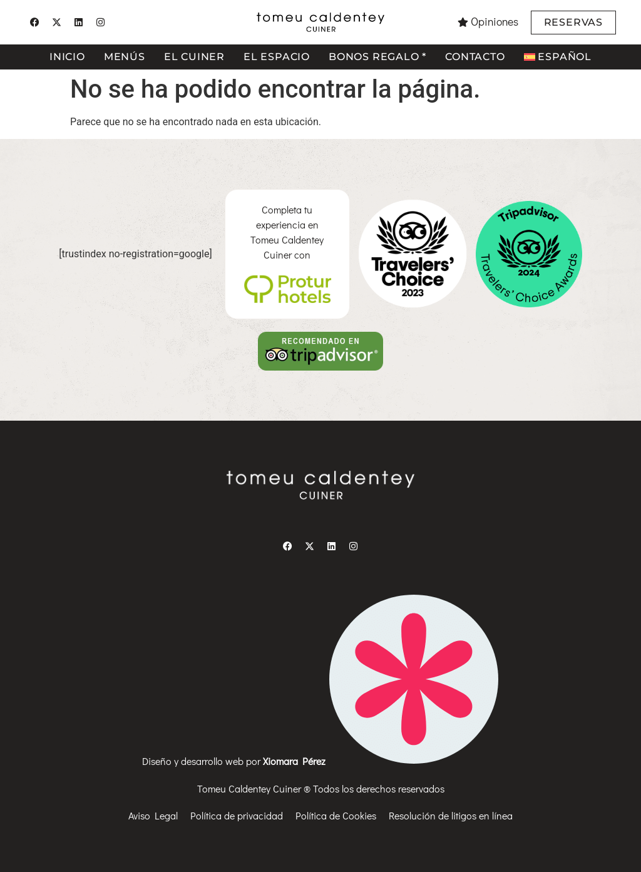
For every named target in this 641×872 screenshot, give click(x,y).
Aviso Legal (153, 815)
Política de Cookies (335, 815)
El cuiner (194, 57)
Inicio (67, 57)
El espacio (277, 57)
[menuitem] (558, 56)
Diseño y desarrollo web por (320, 760)
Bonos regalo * (377, 57)
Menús (124, 57)
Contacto (475, 57)
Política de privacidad (236, 815)
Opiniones (494, 21)
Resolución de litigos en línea (451, 815)
